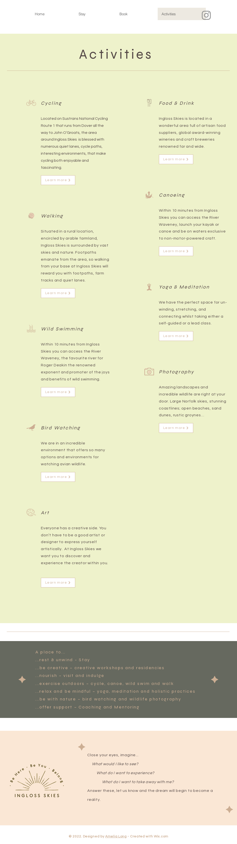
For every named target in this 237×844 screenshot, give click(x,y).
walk (168, 683)
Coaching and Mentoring (109, 707)
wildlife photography (155, 699)
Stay (84, 659)
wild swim (138, 683)
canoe (115, 683)
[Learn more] (58, 180)
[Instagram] (206, 15)
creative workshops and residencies (119, 667)
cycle (97, 683)
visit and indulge (83, 675)
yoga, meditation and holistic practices (146, 691)
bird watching (99, 699)
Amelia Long (116, 836)
